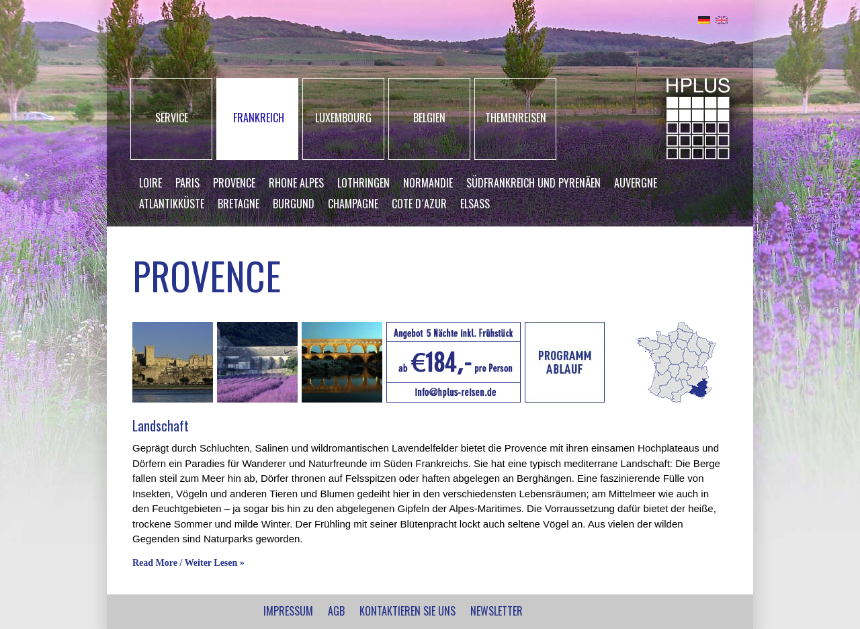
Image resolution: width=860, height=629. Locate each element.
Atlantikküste (171, 204)
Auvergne (635, 183)
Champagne (353, 204)
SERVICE (171, 118)
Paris (187, 183)
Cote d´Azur (419, 204)
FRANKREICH (258, 118)
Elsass (475, 204)
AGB (336, 611)
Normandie (428, 183)
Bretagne (238, 204)
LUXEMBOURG (343, 118)
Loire (150, 183)
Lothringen (363, 183)
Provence (234, 183)
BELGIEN (429, 118)
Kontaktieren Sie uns (407, 611)
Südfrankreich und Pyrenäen (533, 183)
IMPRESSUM (288, 611)
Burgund (293, 204)
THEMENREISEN (515, 118)
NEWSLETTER (496, 611)
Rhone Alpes (296, 183)
